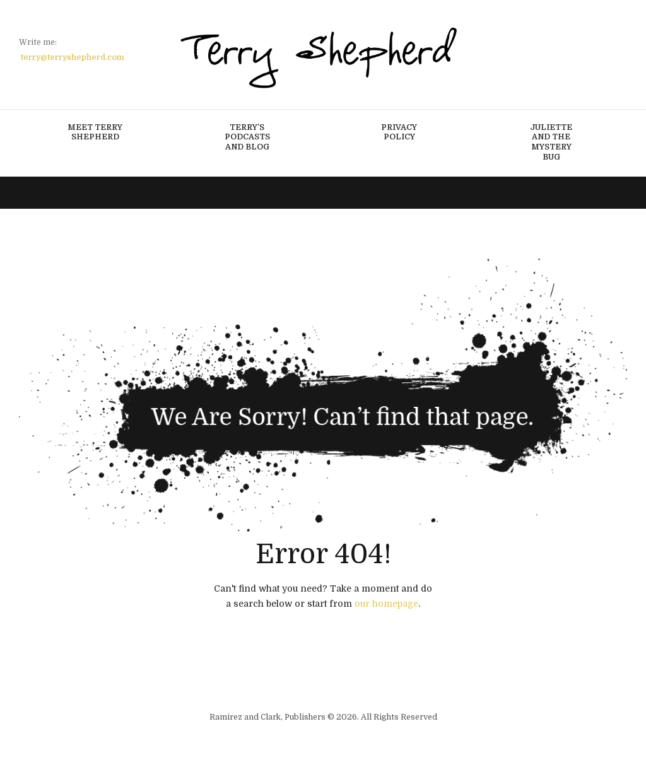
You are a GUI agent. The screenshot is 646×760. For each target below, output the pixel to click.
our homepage (386, 604)
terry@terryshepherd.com (72, 57)
